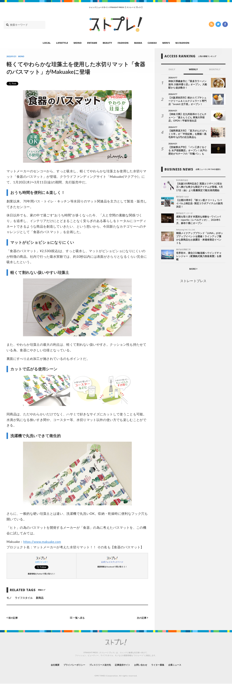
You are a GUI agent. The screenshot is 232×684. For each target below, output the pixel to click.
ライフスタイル (24, 597)
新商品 (40, 597)
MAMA (138, 42)
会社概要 (45, 664)
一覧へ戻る (77, 617)
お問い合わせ (144, 664)
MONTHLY (214, 69)
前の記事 (13, 617)
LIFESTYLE (62, 42)
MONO (78, 42)
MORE (193, 270)
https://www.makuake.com (43, 542)
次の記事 (142, 617)
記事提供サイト (123, 664)
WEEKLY (193, 69)
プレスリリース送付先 (97, 664)
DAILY (172, 69)
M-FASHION (182, 42)
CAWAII (152, 42)
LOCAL (47, 42)
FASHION (123, 42)
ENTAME (92, 42)
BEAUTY (107, 42)
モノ (9, 597)
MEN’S (166, 42)
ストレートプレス (193, 282)
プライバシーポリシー (67, 664)
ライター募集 (164, 664)
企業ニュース (184, 664)
